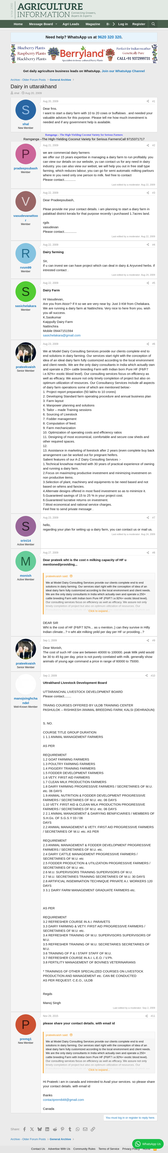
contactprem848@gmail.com (63, 1099)
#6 (153, 343)
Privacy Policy (131, 1148)
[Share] (148, 101)
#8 (153, 552)
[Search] (153, 24)
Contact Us (38, 1148)
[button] (56, 24)
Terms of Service (108, 1148)
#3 (153, 192)
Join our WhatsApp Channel (123, 71)
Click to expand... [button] (99, 611)
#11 (153, 1016)
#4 (153, 244)
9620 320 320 (109, 37)
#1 (153, 101)
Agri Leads (71, 24)
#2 (153, 145)
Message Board (41, 24)
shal (16, 93)
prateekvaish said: (57, 576)
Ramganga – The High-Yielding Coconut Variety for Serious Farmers (84, 134)
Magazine (93, 24)
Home (18, 24)
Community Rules (84, 1148)
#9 (153, 640)
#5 (153, 282)
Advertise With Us (59, 1148)
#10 (153, 675)
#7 (153, 517)
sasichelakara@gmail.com (61, 335)
